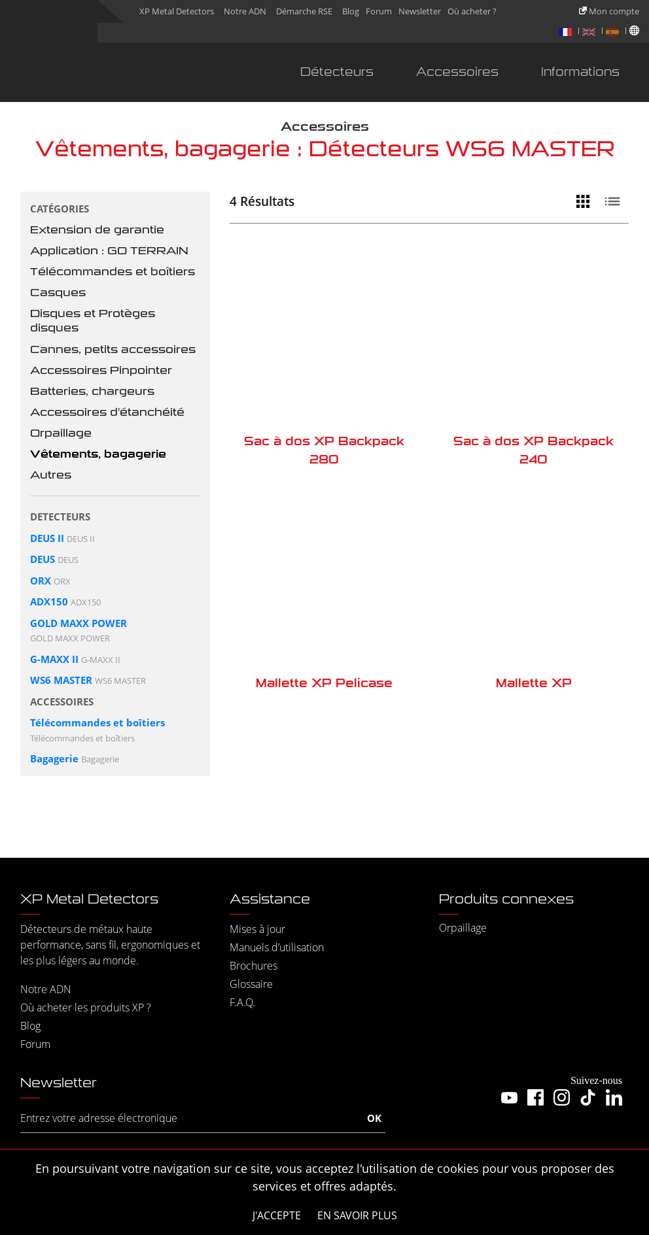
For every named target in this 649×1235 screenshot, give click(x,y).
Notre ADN (245, 11)
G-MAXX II (54, 659)
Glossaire (251, 984)
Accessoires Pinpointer (101, 370)
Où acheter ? (472, 11)
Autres (50, 475)
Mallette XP (534, 683)
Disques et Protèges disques (92, 320)
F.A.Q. (242, 1002)
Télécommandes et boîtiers (112, 271)
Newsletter (419, 11)
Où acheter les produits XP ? (85, 1007)
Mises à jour (257, 929)
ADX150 (49, 601)
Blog (350, 11)
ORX (40, 580)
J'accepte (277, 1215)
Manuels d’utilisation (277, 947)
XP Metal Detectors (176, 11)
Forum (379, 11)
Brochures (253, 965)
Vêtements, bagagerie (98, 454)
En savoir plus (357, 1215)
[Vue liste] (616, 201)
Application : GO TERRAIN (109, 250)
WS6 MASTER (61, 679)
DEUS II (47, 538)
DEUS (42, 559)
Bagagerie (54, 758)
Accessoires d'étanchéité (107, 412)
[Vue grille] (586, 201)
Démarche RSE (304, 11)
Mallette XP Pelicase (324, 683)
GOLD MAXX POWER (78, 623)
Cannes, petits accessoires (113, 349)
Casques (58, 292)
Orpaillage (61, 433)
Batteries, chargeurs (92, 391)
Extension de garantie (97, 229)
